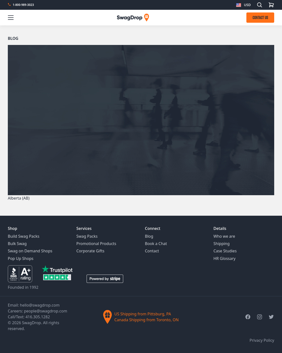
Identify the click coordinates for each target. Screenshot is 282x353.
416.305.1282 (37, 317)
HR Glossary (224, 258)
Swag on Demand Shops (30, 251)
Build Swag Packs (23, 236)
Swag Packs (87, 236)
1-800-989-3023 (23, 5)
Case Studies (225, 251)
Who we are (224, 236)
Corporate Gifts (90, 251)
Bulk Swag (17, 243)
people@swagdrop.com (45, 311)
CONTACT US (260, 17)
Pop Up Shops (20, 258)
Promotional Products (96, 243)
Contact (152, 251)
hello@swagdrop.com (40, 305)
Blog (13, 38)
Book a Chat (156, 243)
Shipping (221, 243)
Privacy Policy (262, 340)
